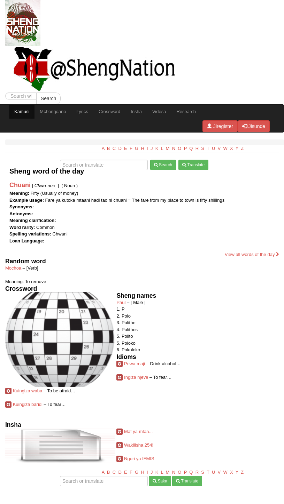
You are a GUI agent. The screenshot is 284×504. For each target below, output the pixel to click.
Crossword (109, 111)
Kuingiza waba (28, 390)
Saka (160, 481)
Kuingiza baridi (28, 404)
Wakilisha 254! (138, 445)
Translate (193, 164)
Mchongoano (53, 111)
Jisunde (253, 126)
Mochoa (13, 268)
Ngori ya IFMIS (139, 458)
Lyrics (82, 111)
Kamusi (21, 111)
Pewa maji (134, 363)
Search (48, 98)
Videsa (159, 111)
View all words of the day (252, 254)
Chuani (20, 185)
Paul (120, 302)
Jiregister (220, 126)
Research (186, 111)
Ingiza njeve (136, 377)
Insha (136, 111)
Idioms (126, 356)
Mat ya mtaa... (138, 431)
